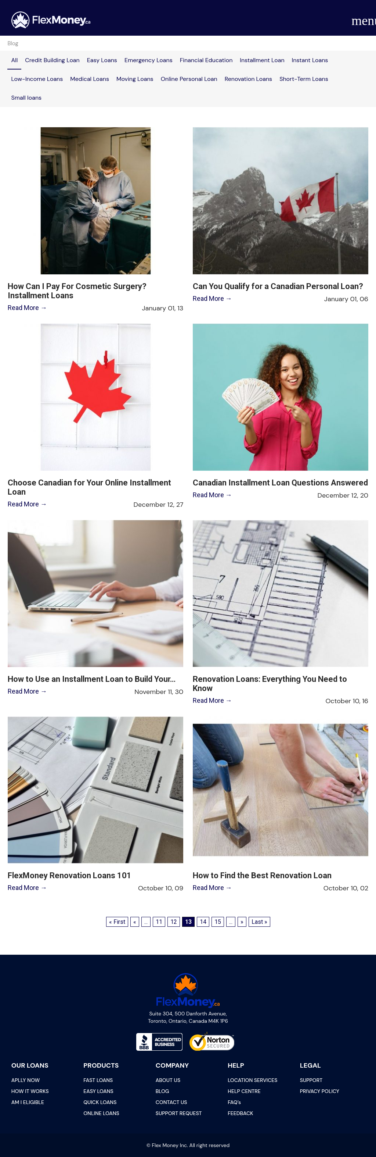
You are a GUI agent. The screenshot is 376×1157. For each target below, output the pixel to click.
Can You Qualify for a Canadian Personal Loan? (278, 286)
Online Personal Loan (189, 79)
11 (159, 921)
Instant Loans (310, 60)
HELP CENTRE (244, 1091)
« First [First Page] (117, 921)
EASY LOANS (98, 1091)
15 (217, 921)
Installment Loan (262, 60)
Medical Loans (89, 79)
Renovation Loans (248, 79)
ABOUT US (168, 1080)
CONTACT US (171, 1102)
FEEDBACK (240, 1113)
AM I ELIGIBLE (27, 1102)
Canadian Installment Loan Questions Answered (280, 482)
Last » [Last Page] (259, 921)
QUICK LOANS (99, 1102)
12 (173, 921)
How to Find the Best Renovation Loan (262, 875)
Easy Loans (102, 60)
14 (203, 921)
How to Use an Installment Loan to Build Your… (92, 679)
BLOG (162, 1091)
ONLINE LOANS (101, 1113)
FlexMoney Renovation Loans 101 (69, 875)
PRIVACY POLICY (319, 1091)
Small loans (26, 98)
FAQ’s (234, 1102)
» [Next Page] (242, 921)
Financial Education (206, 60)
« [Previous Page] (134, 921)
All (14, 60)
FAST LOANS (98, 1080)
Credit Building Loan (52, 60)
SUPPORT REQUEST (179, 1113)
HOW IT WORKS (30, 1091)
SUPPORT (311, 1080)
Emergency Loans (148, 60)
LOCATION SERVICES (252, 1080)
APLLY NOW (25, 1080)
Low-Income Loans (37, 79)
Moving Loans (134, 79)
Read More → (27, 308)
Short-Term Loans (303, 79)
